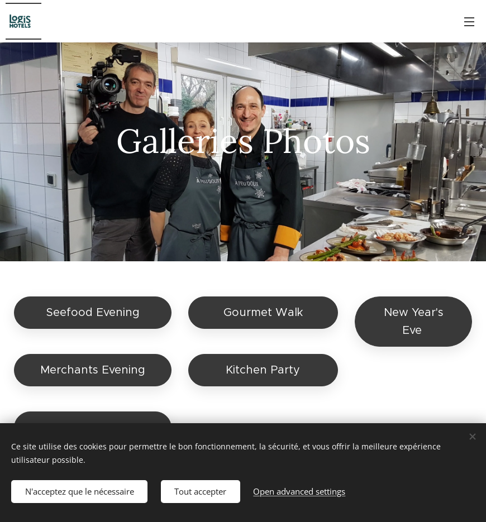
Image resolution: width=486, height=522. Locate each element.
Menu (469, 21)
